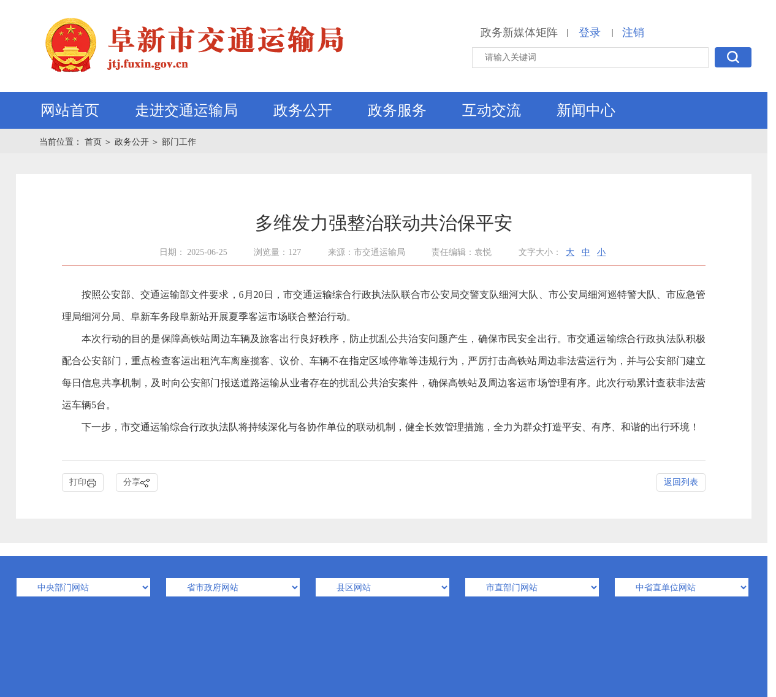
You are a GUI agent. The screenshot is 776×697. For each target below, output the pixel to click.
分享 (136, 483)
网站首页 (69, 110)
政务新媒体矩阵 (519, 32)
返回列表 (681, 482)
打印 (82, 483)
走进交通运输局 (186, 110)
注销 (633, 32)
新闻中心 (586, 110)
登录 (590, 32)
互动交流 (491, 110)
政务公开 (302, 110)
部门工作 (179, 142)
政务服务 (397, 110)
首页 (94, 142)
